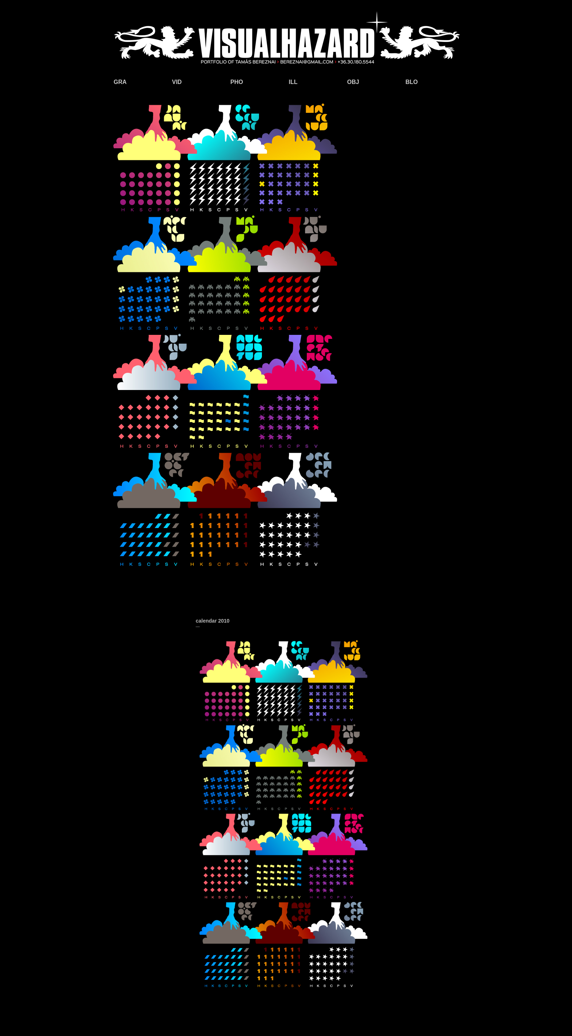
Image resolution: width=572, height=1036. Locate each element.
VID (177, 82)
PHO (237, 82)
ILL (293, 82)
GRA (120, 82)
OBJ (353, 82)
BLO (412, 82)
